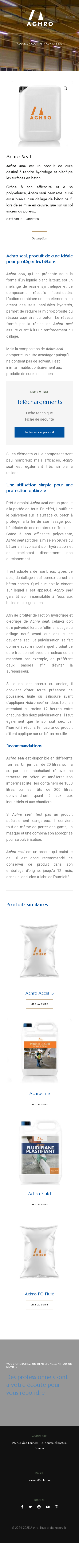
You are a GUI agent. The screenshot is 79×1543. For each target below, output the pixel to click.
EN (67, 16)
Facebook (22, 1507)
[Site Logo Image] (39, 18)
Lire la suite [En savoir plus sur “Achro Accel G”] (39, 1004)
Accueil (22, 44)
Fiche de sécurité (39, 419)
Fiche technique (39, 413)
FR (73, 16)
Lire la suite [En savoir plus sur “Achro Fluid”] (39, 1204)
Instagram (56, 1507)
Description (39, 238)
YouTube (48, 1507)
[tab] (39, 238)
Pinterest (39, 1507)
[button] (39, 432)
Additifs (37, 44)
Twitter (30, 1507)
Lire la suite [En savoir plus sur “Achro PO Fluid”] (39, 1304)
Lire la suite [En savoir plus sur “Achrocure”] (39, 1104)
